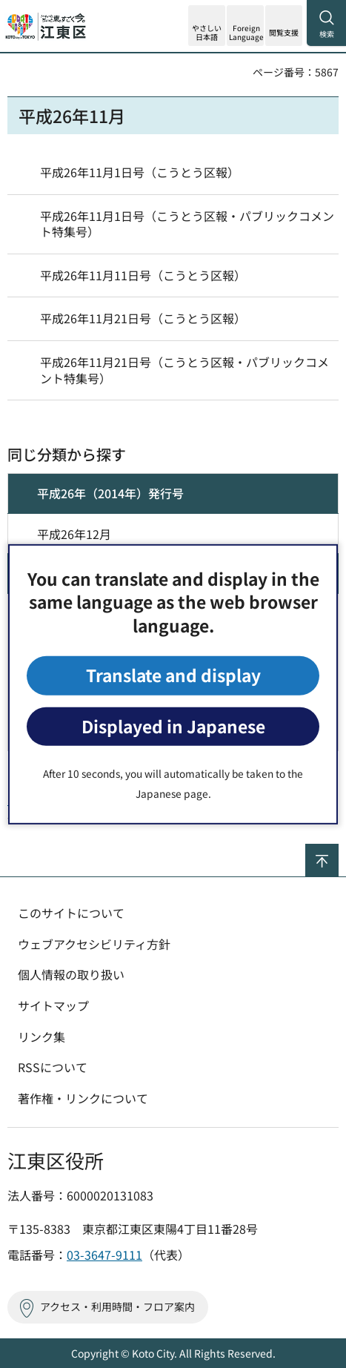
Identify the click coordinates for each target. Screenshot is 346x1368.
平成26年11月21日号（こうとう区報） (143, 318)
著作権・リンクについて (83, 1098)
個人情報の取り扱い (71, 974)
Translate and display (173, 675)
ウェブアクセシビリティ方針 (94, 944)
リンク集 (41, 1036)
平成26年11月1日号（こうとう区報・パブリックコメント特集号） (187, 224)
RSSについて (52, 1067)
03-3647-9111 (104, 1254)
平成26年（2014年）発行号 (110, 493)
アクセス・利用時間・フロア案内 (117, 1306)
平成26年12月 (74, 534)
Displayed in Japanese (173, 726)
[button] (245, 25)
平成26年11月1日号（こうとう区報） (139, 172)
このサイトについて (71, 913)
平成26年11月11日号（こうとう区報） (143, 275)
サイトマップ (53, 1005)
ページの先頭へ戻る (338, 850)
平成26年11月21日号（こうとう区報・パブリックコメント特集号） (184, 370)
